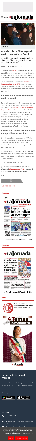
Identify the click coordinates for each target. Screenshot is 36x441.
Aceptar (11, 438)
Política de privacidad (21, 438)
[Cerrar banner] (34, 429)
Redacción (6, 66)
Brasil (14, 71)
